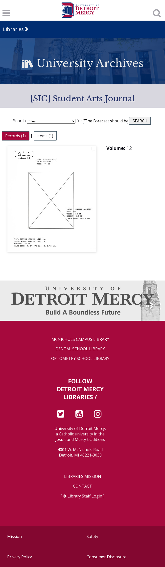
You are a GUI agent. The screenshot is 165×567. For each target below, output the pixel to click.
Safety (92, 536)
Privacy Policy (19, 557)
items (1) (45, 136)
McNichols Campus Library (80, 339)
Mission (14, 536)
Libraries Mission (82, 476)
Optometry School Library (80, 358)
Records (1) (15, 136)
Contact (82, 486)
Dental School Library (80, 349)
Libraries (13, 29)
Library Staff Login (85, 496)
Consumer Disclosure (106, 557)
